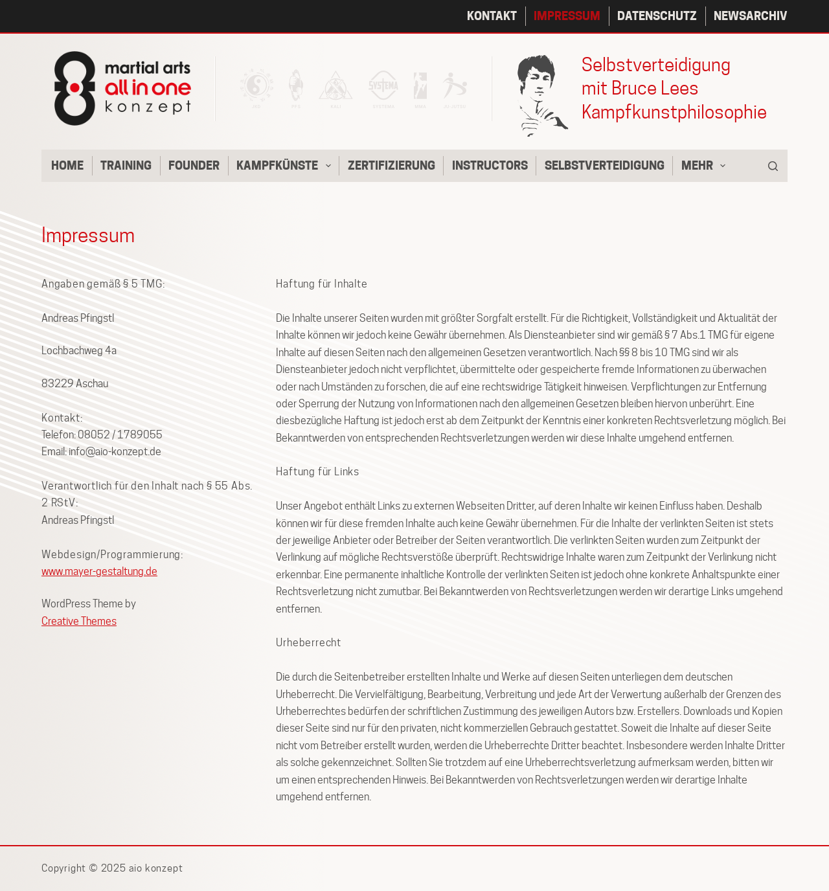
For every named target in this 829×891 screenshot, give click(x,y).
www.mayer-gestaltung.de (99, 571)
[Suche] (773, 166)
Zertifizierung (391, 165)
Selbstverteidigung (604, 165)
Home (67, 165)
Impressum (567, 16)
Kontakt (492, 16)
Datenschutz (657, 16)
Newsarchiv (751, 16)
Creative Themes (79, 621)
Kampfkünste (286, 166)
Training (126, 165)
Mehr (706, 166)
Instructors (490, 165)
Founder (194, 165)
